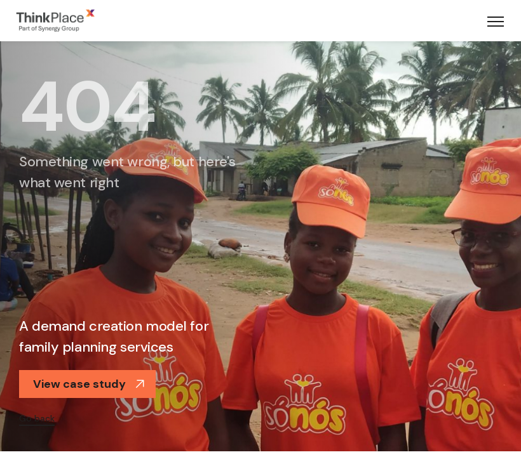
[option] (260, 244)
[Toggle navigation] (495, 20)
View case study (89, 384)
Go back (37, 418)
